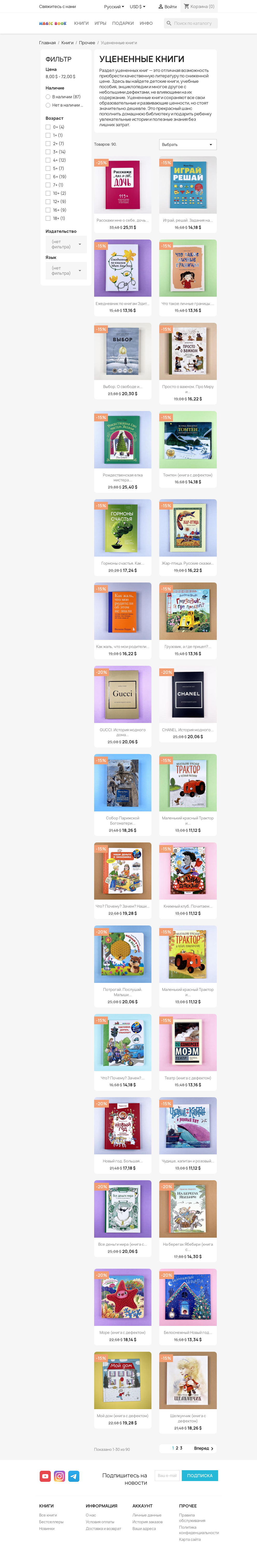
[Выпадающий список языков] (115, 7)
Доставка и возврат (103, 1528)
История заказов (148, 1521)
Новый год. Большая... (123, 1161)
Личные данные (147, 1515)
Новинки (46, 1528)
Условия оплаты (100, 1521)
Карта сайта (190, 1539)
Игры (100, 23)
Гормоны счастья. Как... (122, 563)
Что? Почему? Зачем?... (122, 1077)
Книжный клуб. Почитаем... (188, 906)
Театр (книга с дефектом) (188, 1077)
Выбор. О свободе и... (122, 386)
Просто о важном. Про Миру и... (188, 389)
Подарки (123, 23)
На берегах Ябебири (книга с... (188, 1247)
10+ (59, 193)
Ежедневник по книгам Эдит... (123, 303)
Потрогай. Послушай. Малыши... (122, 992)
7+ (58, 185)
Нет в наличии (68, 105)
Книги (81, 23)
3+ (59, 152)
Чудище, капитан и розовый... (188, 1161)
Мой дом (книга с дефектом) (123, 1415)
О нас (91, 1515)
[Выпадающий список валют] (138, 7)
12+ (59, 201)
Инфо (146, 23)
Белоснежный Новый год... (188, 1332)
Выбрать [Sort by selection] (188, 144)
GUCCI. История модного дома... (123, 732)
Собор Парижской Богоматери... (122, 821)
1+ (58, 135)
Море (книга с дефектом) (123, 1332)
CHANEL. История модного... (188, 729)
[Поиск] (191, 23)
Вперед (204, 1449)
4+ (59, 160)
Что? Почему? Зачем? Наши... (123, 906)
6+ (60, 177)
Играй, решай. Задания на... (188, 220)
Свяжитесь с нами (57, 6)
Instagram (59, 1476)
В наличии (66, 97)
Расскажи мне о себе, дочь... (123, 220)
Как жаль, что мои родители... (122, 646)
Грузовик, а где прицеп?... (188, 646)
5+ (58, 168)
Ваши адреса (144, 1528)
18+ (59, 218)
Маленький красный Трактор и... (188, 821)
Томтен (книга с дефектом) (188, 475)
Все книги (48, 1515)
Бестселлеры (51, 1521)
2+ (58, 143)
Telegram (73, 1476)
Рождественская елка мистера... (123, 478)
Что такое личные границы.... (188, 303)
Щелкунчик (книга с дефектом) (188, 1418)
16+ (60, 210)
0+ (59, 127)
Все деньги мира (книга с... (122, 1244)
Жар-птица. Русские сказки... (188, 563)
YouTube (45, 1476)
